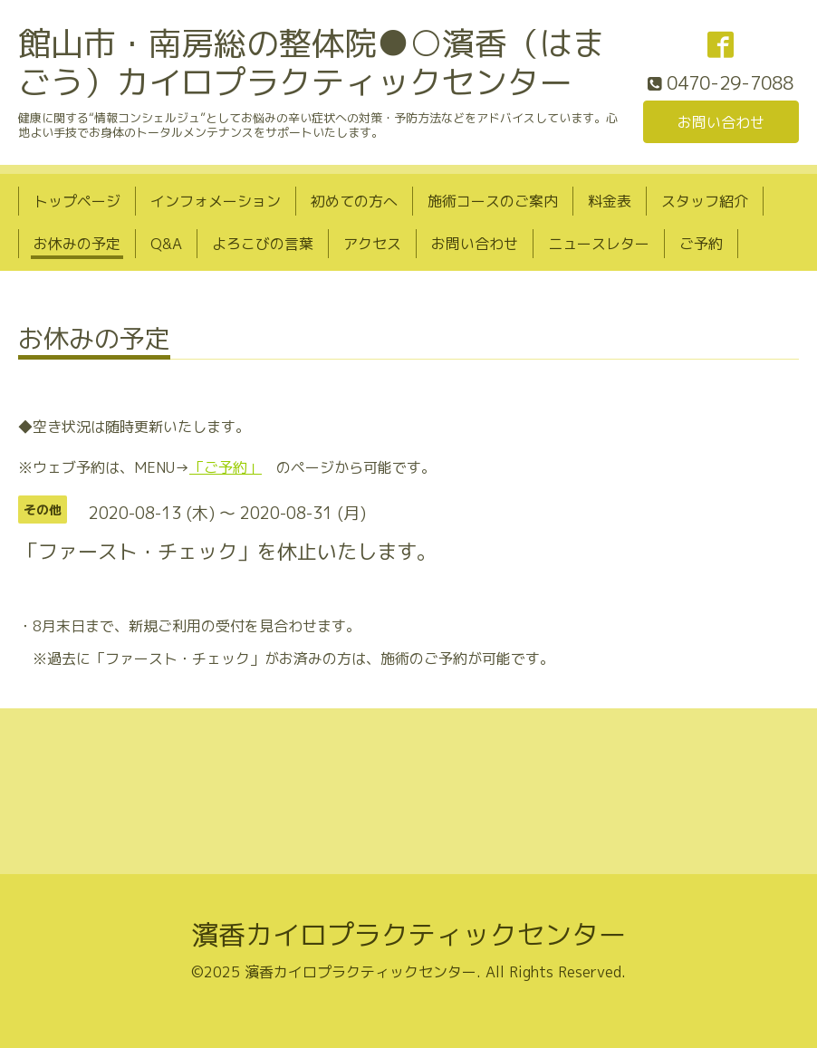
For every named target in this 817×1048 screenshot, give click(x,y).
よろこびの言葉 (262, 244)
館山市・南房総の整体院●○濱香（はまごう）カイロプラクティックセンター (311, 62)
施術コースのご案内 (493, 201)
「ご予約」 (225, 467)
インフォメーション (215, 201)
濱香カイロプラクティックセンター (408, 935)
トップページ (77, 201)
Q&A (166, 244)
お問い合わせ (721, 122)
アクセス (372, 244)
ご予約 (701, 244)
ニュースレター (598, 244)
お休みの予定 (77, 244)
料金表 (609, 201)
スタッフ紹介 (704, 201)
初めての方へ (354, 201)
